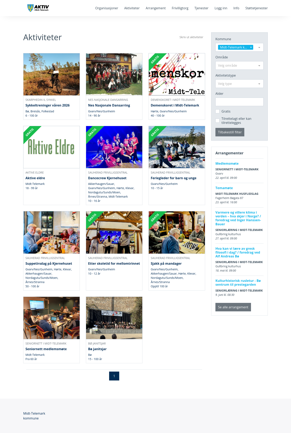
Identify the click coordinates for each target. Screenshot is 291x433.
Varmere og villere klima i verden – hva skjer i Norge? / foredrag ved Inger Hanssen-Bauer (238, 218)
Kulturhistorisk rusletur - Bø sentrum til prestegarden (238, 282)
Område (221, 57)
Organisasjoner (106, 8)
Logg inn (221, 8)
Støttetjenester (256, 8)
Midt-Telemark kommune (34, 415)
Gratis (225, 111)
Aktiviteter (132, 8)
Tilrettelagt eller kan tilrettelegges (236, 121)
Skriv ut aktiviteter (191, 37)
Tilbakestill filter (230, 132)
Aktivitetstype (225, 75)
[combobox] (239, 47)
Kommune (223, 39)
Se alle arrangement (233, 307)
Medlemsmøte (227, 163)
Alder (219, 93)
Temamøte (224, 188)
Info (236, 8)
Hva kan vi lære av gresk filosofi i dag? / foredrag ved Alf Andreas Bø (237, 252)
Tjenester (201, 8)
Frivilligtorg (180, 8)
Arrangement (156, 8)
